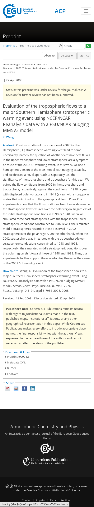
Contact (27, 500)
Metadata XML (16, 362)
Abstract (49, 55)
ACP (60, 11)
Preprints (9, 45)
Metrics (84, 55)
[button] (60, 45)
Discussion (67, 55)
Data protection (60, 500)
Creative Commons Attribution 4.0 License (53, 490)
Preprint (12, 356)
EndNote (12, 374)
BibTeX (11, 368)
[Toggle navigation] (86, 11)
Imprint (41, 500)
